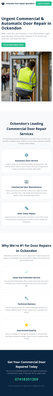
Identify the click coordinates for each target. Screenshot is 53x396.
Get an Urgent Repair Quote (13, 45)
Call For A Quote (43, 3)
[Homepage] (18, 3)
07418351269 (26, 379)
